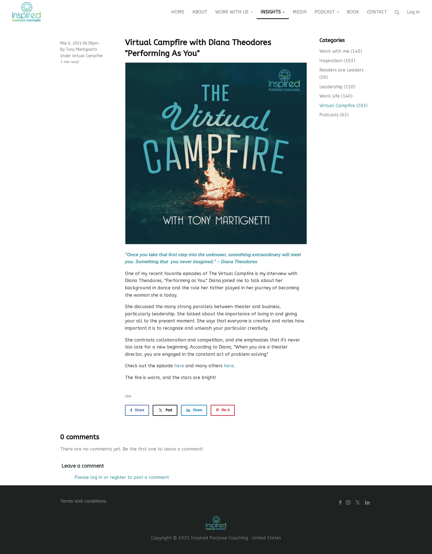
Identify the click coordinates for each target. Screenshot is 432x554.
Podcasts (334, 114)
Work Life (335, 96)
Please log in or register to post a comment (122, 477)
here (179, 365)
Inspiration (337, 60)
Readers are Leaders (341, 73)
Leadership (337, 86)
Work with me (340, 51)
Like (128, 396)
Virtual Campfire (87, 56)
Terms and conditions (83, 501)
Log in (413, 12)
